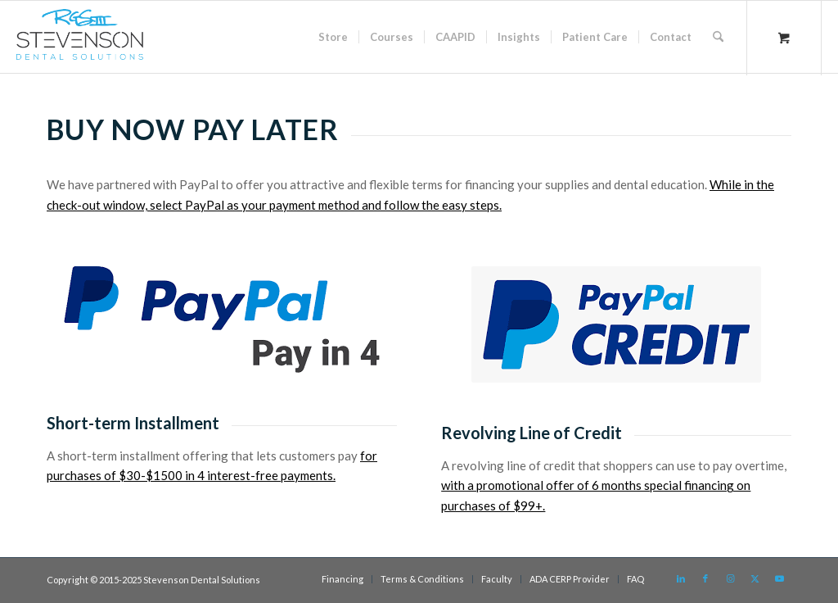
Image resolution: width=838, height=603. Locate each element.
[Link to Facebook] (705, 578)
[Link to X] (754, 578)
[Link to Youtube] (779, 578)
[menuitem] (333, 37)
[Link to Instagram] (730, 578)
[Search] (718, 37)
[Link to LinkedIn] (681, 578)
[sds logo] (79, 41)
